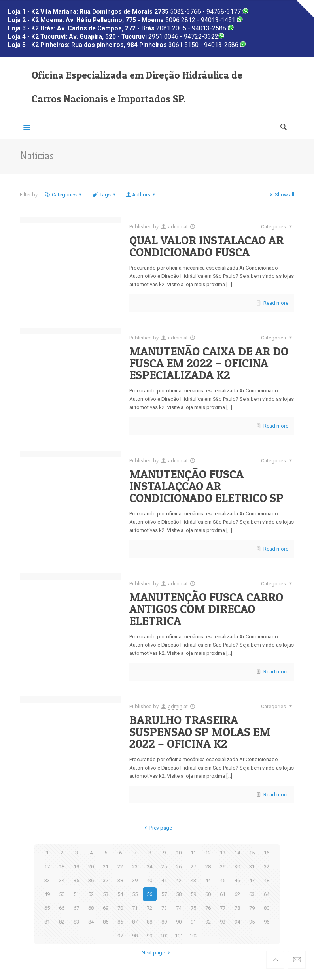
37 (105, 880)
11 (193, 853)
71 (135, 908)
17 (47, 866)
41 (164, 880)
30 (237, 866)
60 (208, 894)
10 (179, 853)
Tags (104, 195)
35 (76, 880)
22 (120, 866)
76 (208, 908)
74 (179, 908)
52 (91, 894)
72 (149, 908)
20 (91, 866)
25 (164, 866)
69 (105, 908)
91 (193, 922)
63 (252, 894)
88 (149, 922)
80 (266, 908)
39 (135, 880)
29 (222, 866)
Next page (157, 953)
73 (164, 908)
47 (252, 880)
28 (208, 866)
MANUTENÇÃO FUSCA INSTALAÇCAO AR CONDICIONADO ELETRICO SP (206, 486)
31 (252, 866)
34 (61, 880)
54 (120, 894)
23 (135, 866)
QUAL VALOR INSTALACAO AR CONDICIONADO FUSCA (206, 246)
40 (149, 880)
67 (76, 908)
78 (237, 908)
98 (135, 936)
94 (237, 922)
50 (61, 894)
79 (252, 908)
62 (237, 894)
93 (222, 922)
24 (149, 866)
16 (266, 853)
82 (61, 922)
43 (193, 880)
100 (164, 936)
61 (222, 894)
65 (47, 908)
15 (252, 853)
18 (61, 866)
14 (237, 853)
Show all (281, 195)
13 (222, 853)
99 (149, 936)
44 (208, 880)
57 (164, 894)
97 (120, 936)
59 (193, 894)
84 (91, 922)
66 (61, 908)
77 (222, 908)
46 (237, 880)
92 (208, 922)
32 (266, 866)
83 (76, 922)
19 (76, 866)
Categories (64, 195)
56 (149, 894)
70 (120, 908)
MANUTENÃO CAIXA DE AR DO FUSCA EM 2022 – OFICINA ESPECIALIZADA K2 (208, 363)
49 (47, 894)
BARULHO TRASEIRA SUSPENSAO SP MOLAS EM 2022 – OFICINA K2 (199, 732)
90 (179, 922)
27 (193, 866)
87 (135, 922)
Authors (141, 195)
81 (47, 922)
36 (91, 880)
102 (193, 936)
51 (76, 894)
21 (105, 866)
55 (135, 894)
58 (179, 894)
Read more (275, 303)
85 (105, 922)
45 (222, 880)
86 (120, 922)
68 (91, 908)
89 (164, 922)
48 (266, 880)
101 (179, 936)
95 (252, 922)
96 (266, 922)
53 (105, 894)
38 (120, 880)
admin (175, 227)
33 (47, 880)
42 (179, 880)
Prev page (157, 828)
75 (193, 908)
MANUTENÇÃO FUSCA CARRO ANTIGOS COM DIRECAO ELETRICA (206, 609)
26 (179, 866)
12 (208, 853)
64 (266, 894)
